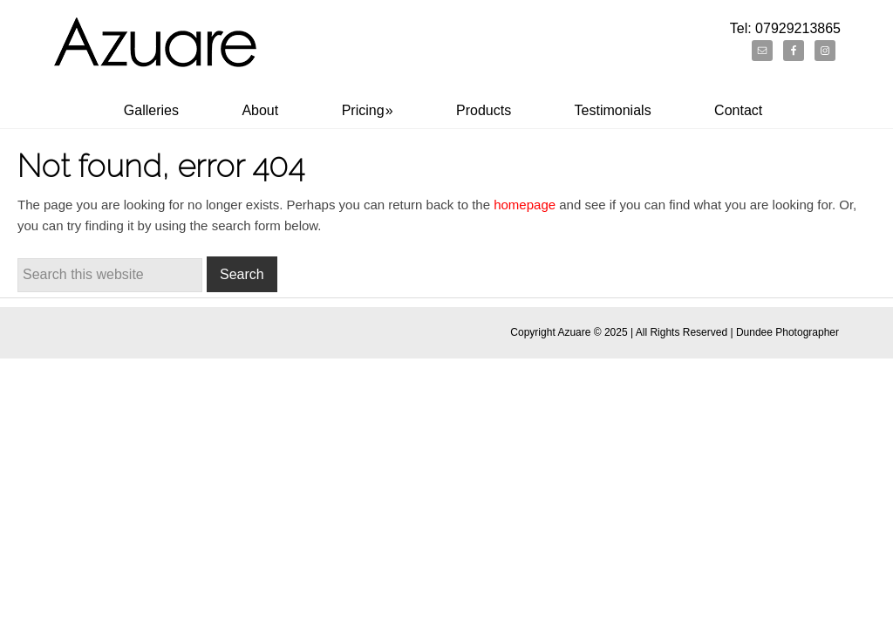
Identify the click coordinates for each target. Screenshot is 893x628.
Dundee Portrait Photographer (157, 54)
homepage (525, 204)
